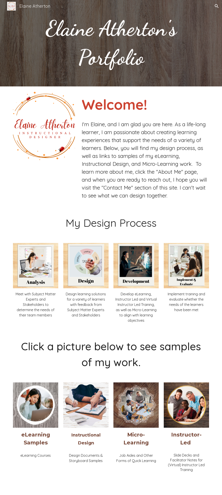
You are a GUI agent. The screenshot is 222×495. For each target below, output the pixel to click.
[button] (216, 6)
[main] (111, 43)
